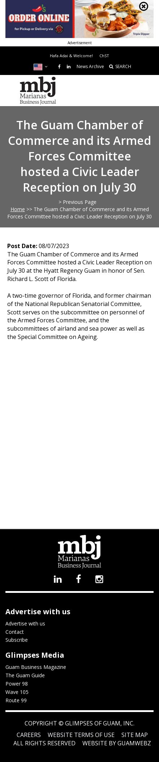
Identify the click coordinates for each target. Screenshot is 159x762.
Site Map (134, 735)
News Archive (90, 66)
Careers (29, 735)
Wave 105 (17, 691)
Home (17, 209)
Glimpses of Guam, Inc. (99, 723)
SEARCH (120, 66)
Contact (14, 631)
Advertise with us (25, 623)
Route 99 (16, 700)
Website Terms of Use (81, 735)
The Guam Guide (25, 675)
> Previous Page (77, 201)
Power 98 (16, 683)
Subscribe (16, 639)
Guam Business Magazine (35, 666)
